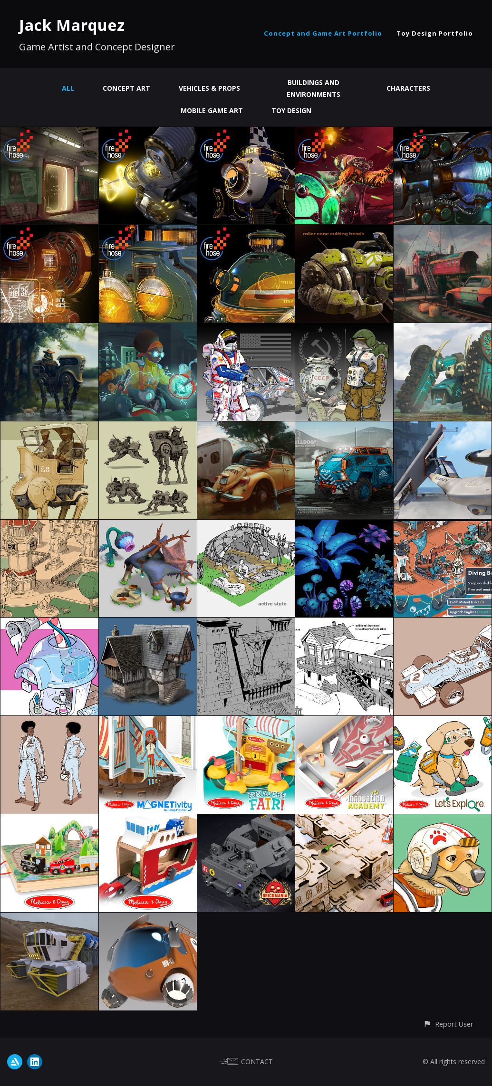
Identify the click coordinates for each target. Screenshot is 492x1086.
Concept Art (126, 88)
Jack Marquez (72, 25)
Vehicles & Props (209, 88)
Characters (408, 88)
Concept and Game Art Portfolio (323, 33)
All (68, 88)
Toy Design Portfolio (434, 33)
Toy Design (291, 110)
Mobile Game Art (212, 110)
